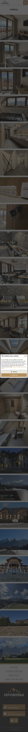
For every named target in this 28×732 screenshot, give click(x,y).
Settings (15, 371)
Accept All (14, 375)
